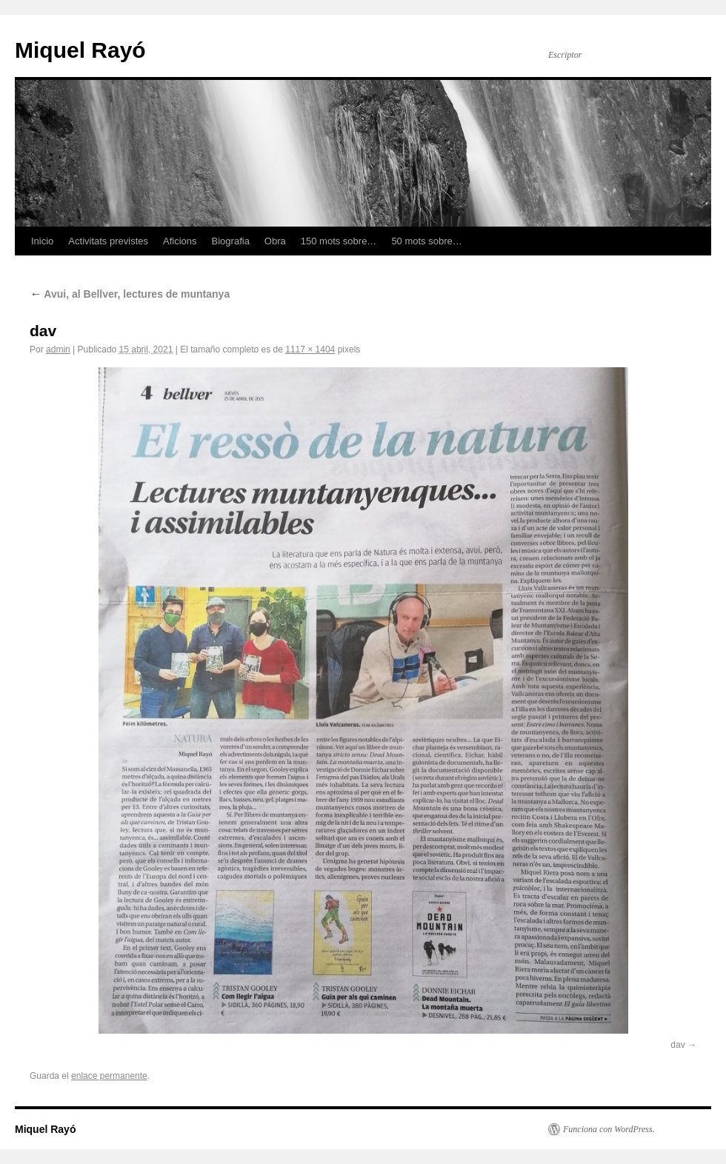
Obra (275, 241)
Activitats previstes (108, 241)
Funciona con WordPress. (609, 1129)
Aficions (180, 241)
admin (58, 349)
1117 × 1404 (310, 349)
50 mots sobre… (426, 241)
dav (677, 1045)
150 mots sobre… (339, 241)
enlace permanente (109, 1076)
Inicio (42, 241)
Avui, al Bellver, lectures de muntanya (130, 294)
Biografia (231, 241)
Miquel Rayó (80, 50)
